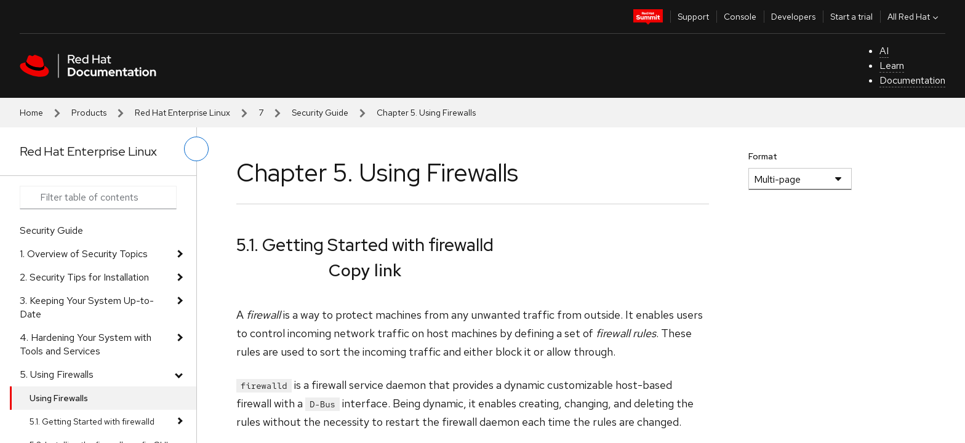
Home (31, 112)
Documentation (912, 80)
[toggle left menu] (196, 149)
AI (884, 50)
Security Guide (320, 112)
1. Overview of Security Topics (84, 253)
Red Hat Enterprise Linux (182, 112)
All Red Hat (914, 16)
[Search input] (98, 197)
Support (693, 16)
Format (762, 156)
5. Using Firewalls (57, 374)
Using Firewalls (59, 398)
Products (88, 112)
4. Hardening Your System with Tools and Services (85, 344)
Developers (793, 16)
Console (740, 16)
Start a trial (851, 16)
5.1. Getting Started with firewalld (92, 421)
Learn (891, 65)
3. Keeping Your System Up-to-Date (87, 307)
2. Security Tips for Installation (84, 277)
